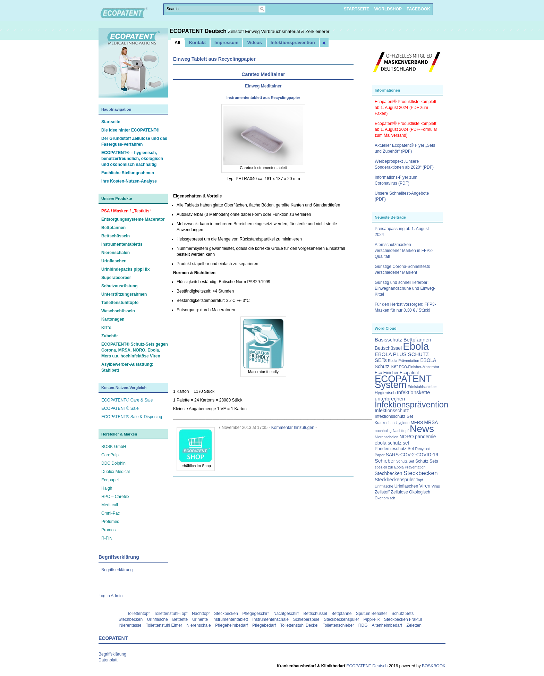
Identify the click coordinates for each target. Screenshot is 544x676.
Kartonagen (113, 319)
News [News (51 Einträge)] (422, 428)
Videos (254, 42)
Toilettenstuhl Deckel (299, 625)
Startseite (110, 121)
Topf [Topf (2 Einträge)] (419, 480)
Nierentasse (130, 625)
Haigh (106, 488)
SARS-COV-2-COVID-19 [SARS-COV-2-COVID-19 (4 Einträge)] (412, 454)
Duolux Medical (115, 471)
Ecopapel (110, 480)
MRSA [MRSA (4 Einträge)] (431, 422)
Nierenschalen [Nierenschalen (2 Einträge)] (386, 437)
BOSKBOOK (433, 666)
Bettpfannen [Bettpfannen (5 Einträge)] (417, 340)
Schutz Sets (402, 613)
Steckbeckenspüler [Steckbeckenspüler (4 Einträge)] (395, 479)
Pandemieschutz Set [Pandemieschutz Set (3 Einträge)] (394, 448)
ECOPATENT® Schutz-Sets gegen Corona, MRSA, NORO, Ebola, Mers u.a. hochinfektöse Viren (134, 350)
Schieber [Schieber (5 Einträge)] (385, 461)
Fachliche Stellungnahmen (127, 172)
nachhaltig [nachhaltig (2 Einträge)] (383, 431)
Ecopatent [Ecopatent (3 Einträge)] (409, 372)
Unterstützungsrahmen (124, 294)
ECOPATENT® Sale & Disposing (131, 416)
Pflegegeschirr (256, 613)
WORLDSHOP (388, 9)
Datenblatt (108, 660)
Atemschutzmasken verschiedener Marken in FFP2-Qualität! (404, 250)
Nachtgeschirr (286, 613)
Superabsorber (116, 277)
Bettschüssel (315, 613)
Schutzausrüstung (119, 286)
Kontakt (197, 42)
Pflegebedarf (264, 625)
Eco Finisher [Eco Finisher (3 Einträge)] (387, 372)
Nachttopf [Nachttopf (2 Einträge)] (401, 431)
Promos (108, 529)
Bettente (180, 619)
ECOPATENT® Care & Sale (127, 400)
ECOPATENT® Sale (120, 408)
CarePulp (110, 455)
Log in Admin (110, 595)
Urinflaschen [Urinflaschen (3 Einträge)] (406, 486)
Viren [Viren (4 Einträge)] (425, 486)
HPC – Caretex (115, 496)
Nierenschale (199, 625)
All (177, 42)
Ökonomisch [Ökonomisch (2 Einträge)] (385, 498)
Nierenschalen (115, 252)
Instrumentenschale (270, 619)
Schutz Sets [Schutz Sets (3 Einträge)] (426, 461)
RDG (363, 625)
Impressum (226, 42)
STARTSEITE (356, 9)
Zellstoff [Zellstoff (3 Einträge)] (382, 492)
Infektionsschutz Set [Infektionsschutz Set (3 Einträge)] (394, 416)
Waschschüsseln (118, 311)
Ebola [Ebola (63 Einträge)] (416, 346)
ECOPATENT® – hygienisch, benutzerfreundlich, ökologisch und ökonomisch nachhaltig (132, 158)
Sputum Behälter (371, 613)
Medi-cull (109, 504)
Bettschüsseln (115, 236)
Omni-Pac (110, 513)
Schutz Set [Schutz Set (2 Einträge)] (405, 461)
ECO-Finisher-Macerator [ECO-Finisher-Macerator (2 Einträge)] (419, 367)
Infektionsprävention (293, 42)
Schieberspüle (306, 619)
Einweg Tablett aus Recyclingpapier (214, 59)
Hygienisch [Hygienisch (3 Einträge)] (385, 392)
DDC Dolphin (113, 463)
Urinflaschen (114, 261)
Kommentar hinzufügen (292, 427)
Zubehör (109, 335)
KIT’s (106, 327)
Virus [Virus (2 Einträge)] (436, 486)
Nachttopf (201, 613)
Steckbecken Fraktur (403, 619)
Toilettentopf (138, 613)
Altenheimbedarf (387, 625)
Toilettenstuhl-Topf (171, 613)
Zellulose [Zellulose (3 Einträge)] (399, 492)
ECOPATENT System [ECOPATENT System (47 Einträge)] (403, 381)
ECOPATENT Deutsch (199, 31)
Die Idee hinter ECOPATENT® (130, 130)
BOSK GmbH (113, 446)
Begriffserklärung (117, 569)
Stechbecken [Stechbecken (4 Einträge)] (388, 473)
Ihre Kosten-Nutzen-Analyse (129, 181)
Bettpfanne (341, 613)
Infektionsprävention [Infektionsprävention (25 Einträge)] (411, 404)
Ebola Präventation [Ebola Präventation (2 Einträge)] (403, 360)
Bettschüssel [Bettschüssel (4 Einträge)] (388, 348)
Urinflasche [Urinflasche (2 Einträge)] (384, 486)
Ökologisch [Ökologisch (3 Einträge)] (419, 492)
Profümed (110, 521)
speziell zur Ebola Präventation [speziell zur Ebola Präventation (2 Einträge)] (400, 467)
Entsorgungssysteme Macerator (133, 219)
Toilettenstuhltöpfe (119, 302)
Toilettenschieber (338, 625)
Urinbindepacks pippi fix (125, 269)
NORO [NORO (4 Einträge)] (406, 436)
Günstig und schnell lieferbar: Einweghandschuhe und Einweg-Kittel (405, 288)
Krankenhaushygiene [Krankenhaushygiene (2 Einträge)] (392, 423)
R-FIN (106, 538)
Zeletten (414, 625)
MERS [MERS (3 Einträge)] (416, 422)
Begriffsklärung (112, 654)
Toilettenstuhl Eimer (164, 625)
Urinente (200, 619)
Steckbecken (226, 613)
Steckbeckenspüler (341, 619)
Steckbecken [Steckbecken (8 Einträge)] (420, 473)
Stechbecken (131, 619)
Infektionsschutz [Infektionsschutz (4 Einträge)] (392, 410)
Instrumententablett (230, 619)
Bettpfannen (113, 227)
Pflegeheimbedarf (231, 625)
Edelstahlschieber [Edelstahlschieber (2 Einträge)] (422, 387)
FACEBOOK (418, 9)
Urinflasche (157, 619)
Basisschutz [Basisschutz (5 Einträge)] (388, 340)
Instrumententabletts (122, 244)
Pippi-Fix (372, 619)
